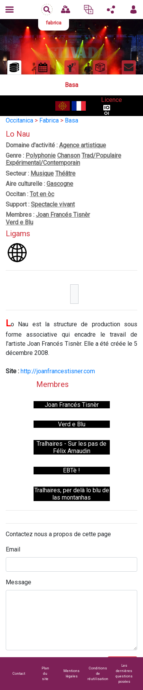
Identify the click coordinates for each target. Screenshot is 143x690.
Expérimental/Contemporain (43, 162)
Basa (71, 120)
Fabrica (49, 120)
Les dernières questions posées (124, 673)
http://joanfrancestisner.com (58, 371)
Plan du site (45, 673)
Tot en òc (42, 194)
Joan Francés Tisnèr (63, 214)
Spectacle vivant (53, 204)
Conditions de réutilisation (97, 673)
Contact (19, 673)
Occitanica (19, 120)
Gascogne (60, 183)
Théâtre (65, 173)
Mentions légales (71, 673)
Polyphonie (41, 155)
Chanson (68, 155)
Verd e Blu (19, 222)
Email (13, 549)
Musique (42, 173)
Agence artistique (82, 145)
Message (18, 582)
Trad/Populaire (101, 155)
